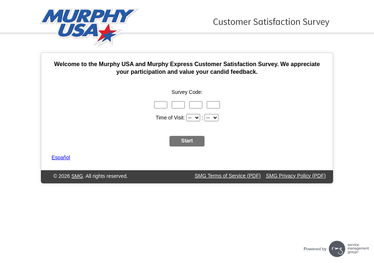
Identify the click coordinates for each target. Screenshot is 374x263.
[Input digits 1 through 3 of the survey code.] (160, 104)
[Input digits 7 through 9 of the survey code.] (195, 104)
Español (60, 157)
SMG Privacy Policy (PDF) (296, 176)
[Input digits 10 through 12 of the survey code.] (213, 104)
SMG (77, 176)
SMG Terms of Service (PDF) (228, 176)
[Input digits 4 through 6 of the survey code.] (178, 104)
